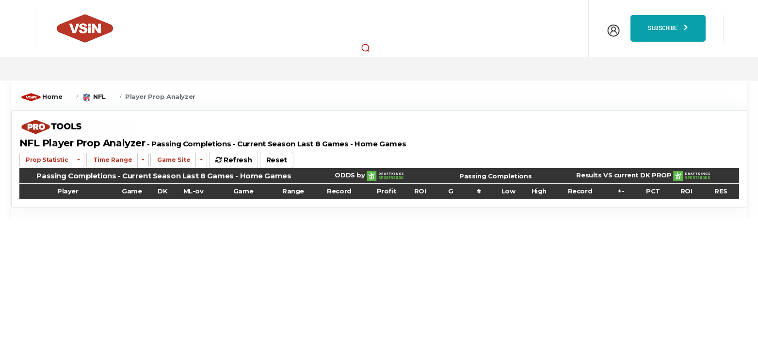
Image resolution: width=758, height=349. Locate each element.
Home (52, 96)
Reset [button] (276, 160)
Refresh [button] (233, 160)
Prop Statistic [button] (46, 159)
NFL (99, 96)
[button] (365, 47)
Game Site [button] (173, 159)
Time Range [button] (112, 159)
